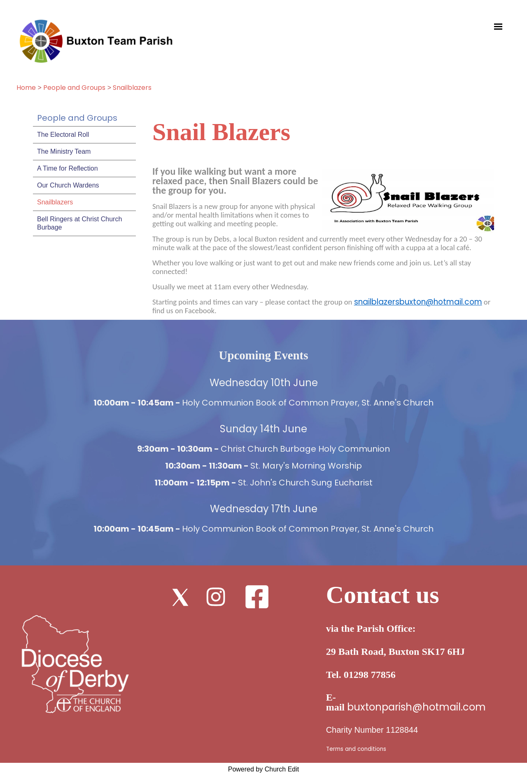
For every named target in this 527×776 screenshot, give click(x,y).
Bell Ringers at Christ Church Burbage (79, 223)
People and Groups (74, 87)
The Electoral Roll (63, 134)
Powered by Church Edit (263, 769)
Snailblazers (132, 87)
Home (26, 87)
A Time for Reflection (67, 168)
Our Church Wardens (68, 185)
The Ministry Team (64, 151)
